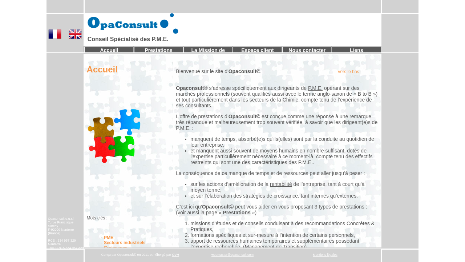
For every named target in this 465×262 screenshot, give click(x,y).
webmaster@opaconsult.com (232, 255)
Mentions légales (325, 255)
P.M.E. (315, 88)
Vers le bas (348, 71)
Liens (356, 50)
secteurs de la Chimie (274, 100)
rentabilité (281, 184)
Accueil (109, 50)
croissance (286, 196)
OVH (175, 255)
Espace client (257, 50)
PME (108, 237)
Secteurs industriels (125, 242)
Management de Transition (275, 247)
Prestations (159, 50)
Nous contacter (307, 50)
